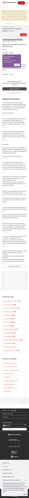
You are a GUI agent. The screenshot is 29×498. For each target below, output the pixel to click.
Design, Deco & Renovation (11, 308)
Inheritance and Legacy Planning (13, 340)
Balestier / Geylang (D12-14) (10, 380)
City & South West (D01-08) (10, 363)
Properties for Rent (7, 473)
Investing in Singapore (11, 329)
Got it (17, 65)
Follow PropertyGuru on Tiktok (19, 410)
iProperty (14, 457)
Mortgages (5, 466)
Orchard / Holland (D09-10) (10, 384)
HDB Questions (18, 39)
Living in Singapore (10, 333)
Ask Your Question (14, 89)
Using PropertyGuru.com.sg (12, 350)
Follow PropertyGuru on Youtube (13, 410)
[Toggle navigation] (26, 3)
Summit (14, 446)
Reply (11, 74)
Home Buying (9, 318)
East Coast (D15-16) (8, 373)
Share (11, 52)
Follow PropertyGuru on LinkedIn (15, 410)
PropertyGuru (5, 463)
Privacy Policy (23, 486)
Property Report (14, 452)
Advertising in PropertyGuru (12, 301)
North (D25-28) (7, 391)
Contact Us (5, 417)
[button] (25, 414)
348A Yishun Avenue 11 (8, 39)
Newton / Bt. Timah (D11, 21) (11, 366)
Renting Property (9, 347)
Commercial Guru (14, 434)
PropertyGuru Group (7, 414)
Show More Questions (14, 266)
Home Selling (9, 325)
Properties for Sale (7, 470)
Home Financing (9, 322)
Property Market (9, 343)
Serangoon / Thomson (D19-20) (11, 370)
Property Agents (9, 336)
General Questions (10, 311)
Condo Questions (10, 304)
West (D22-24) (7, 377)
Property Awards (14, 440)
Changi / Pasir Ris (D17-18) (10, 387)
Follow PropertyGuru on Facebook (8, 410)
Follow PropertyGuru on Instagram (11, 410)
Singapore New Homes (8, 476)
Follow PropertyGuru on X (17, 410)
